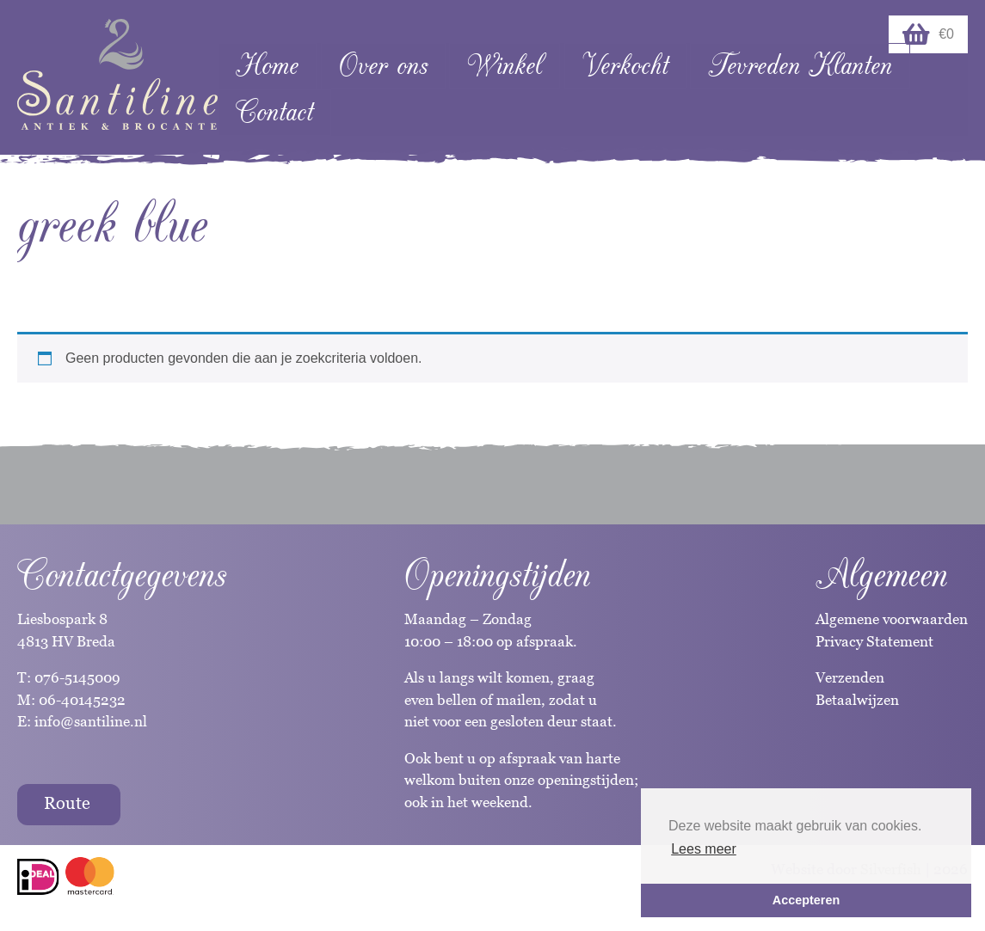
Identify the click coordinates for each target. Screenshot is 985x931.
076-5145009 (75, 677)
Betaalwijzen (857, 699)
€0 (928, 34)
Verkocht (625, 65)
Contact (274, 112)
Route (67, 802)
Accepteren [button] (806, 900)
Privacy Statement (874, 641)
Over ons (383, 65)
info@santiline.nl (90, 721)
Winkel (504, 65)
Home (267, 65)
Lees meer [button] (703, 849)
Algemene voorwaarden (892, 619)
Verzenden (850, 677)
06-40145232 (82, 699)
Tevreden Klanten (800, 65)
